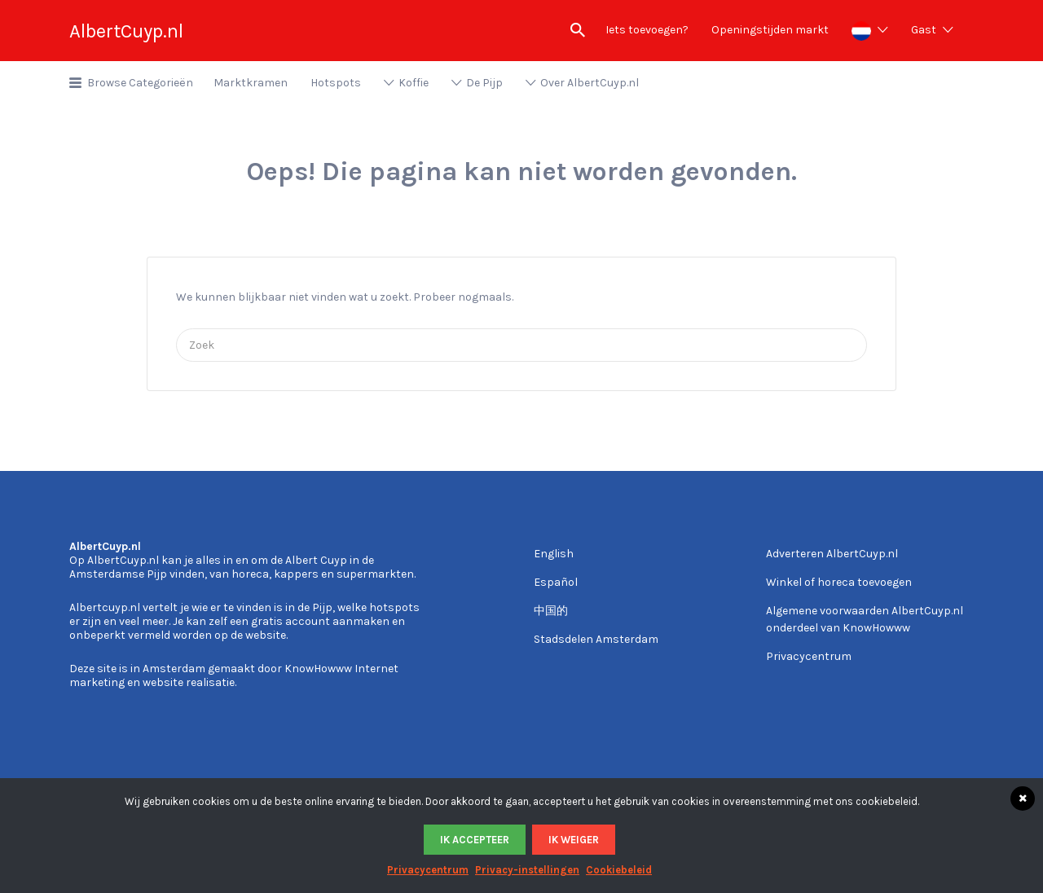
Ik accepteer (474, 840)
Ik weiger (573, 840)
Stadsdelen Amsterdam (596, 639)
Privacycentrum (809, 656)
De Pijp (484, 83)
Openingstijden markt (770, 30)
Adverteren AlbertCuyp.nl (832, 554)
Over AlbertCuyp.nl (589, 83)
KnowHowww (318, 668)
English (554, 554)
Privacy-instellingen (527, 870)
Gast (923, 30)
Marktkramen (250, 83)
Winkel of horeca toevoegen (839, 582)
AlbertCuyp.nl (126, 31)
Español (556, 582)
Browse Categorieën (140, 83)
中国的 (551, 611)
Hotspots (335, 83)
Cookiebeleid (619, 870)
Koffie (413, 83)
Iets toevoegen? (647, 30)
